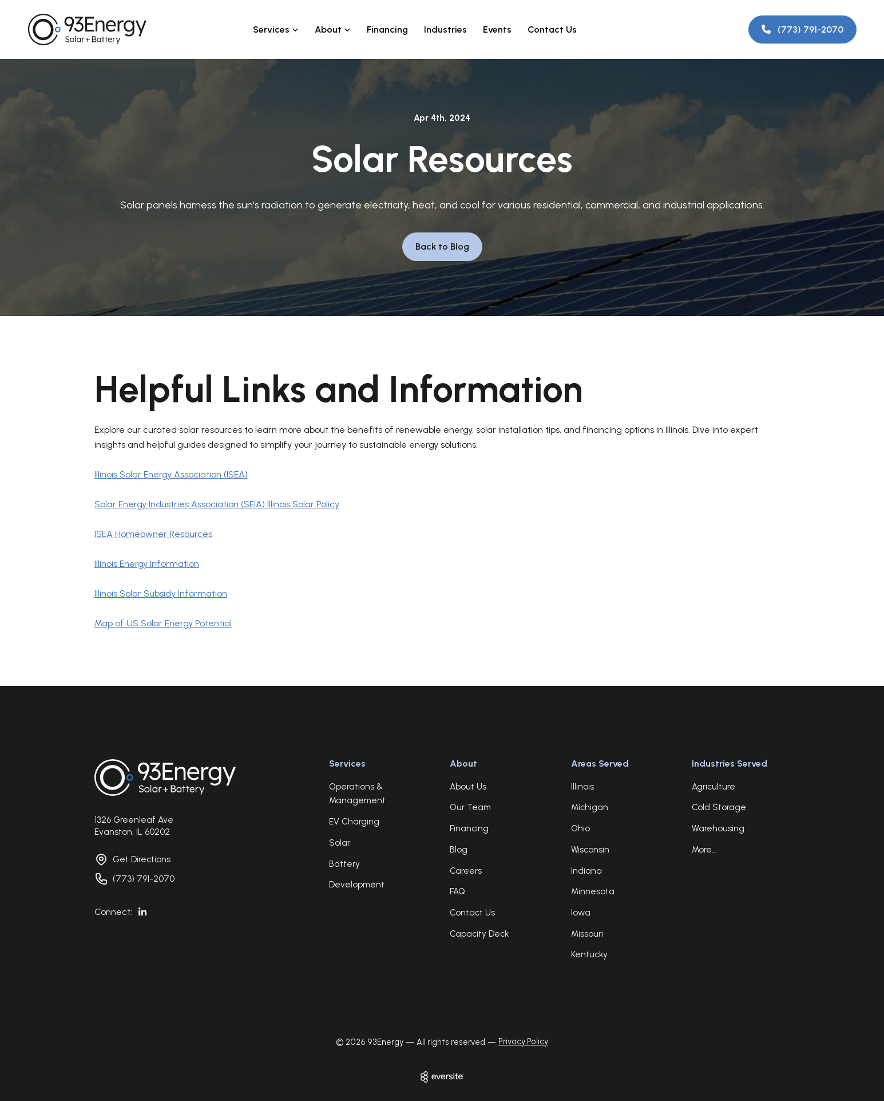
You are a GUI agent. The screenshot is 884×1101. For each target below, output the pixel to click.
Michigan (589, 807)
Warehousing (718, 828)
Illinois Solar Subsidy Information (160, 593)
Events (497, 29)
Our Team (470, 807)
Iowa (580, 912)
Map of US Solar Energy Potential (163, 623)
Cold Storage (719, 807)
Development (356, 884)
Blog (458, 850)
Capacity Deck (479, 934)
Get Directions (142, 859)
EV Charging (354, 821)
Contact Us (552, 29)
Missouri (587, 934)
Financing (387, 29)
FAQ (457, 891)
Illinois (582, 787)
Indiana (586, 871)
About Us (468, 787)
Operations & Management (357, 794)
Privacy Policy (523, 1041)
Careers (466, 871)
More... (704, 850)
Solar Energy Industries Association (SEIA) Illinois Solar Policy (216, 504)
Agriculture (713, 787)
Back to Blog (442, 246)
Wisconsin (590, 850)
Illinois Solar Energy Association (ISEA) (171, 474)
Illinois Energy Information (146, 563)
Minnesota (593, 891)
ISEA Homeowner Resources (153, 533)
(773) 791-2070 (144, 879)
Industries (445, 29)
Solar (339, 843)
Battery (344, 864)
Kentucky (589, 954)
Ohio (580, 828)
